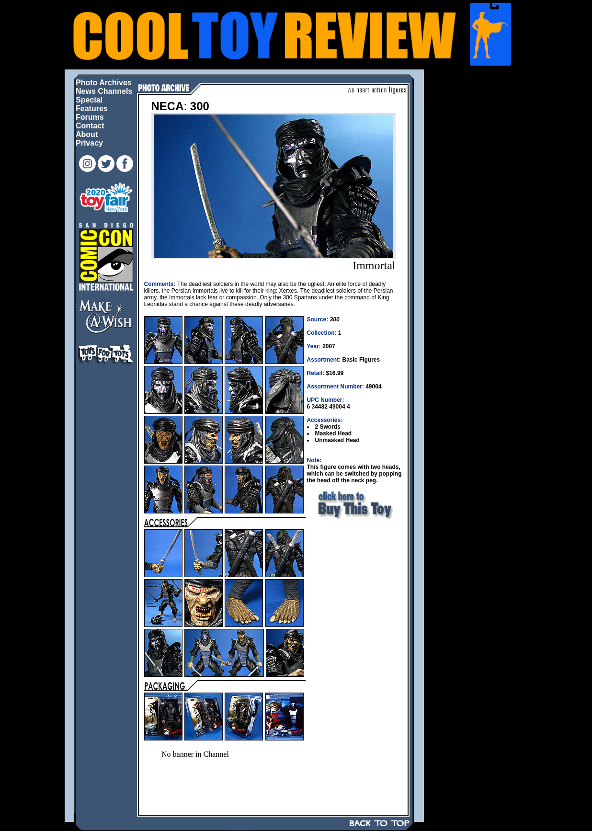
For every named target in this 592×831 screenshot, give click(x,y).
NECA (167, 106)
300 (199, 106)
